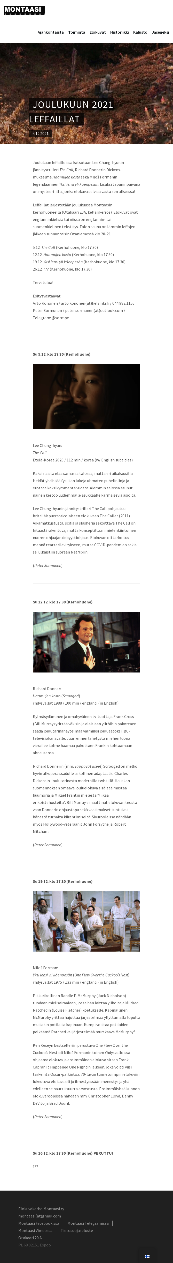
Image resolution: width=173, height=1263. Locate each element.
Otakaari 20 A (30, 1237)
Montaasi (24, 10)
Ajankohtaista (51, 32)
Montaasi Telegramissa (88, 1223)
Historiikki (119, 32)
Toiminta (76, 32)
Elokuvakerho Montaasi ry (41, 1208)
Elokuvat (98, 32)
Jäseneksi (160, 32)
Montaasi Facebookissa (38, 1223)
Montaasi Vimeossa (35, 1230)
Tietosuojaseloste (77, 1230)
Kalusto (140, 32)
